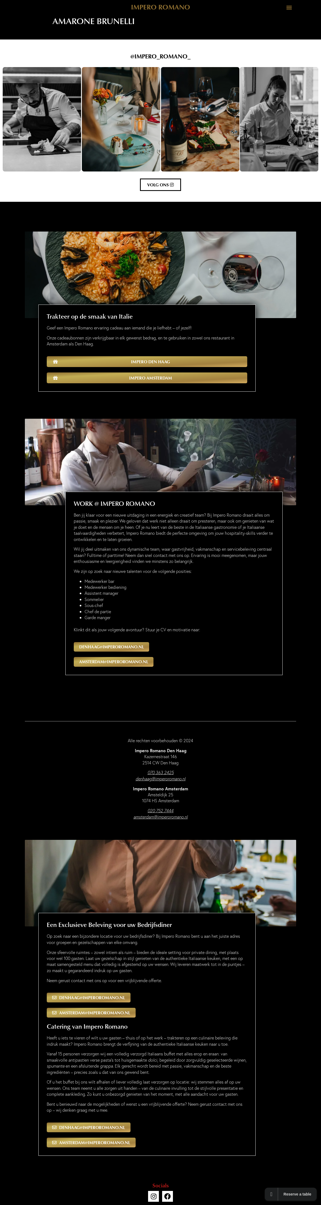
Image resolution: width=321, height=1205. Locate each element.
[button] (289, 7)
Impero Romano (160, 7)
